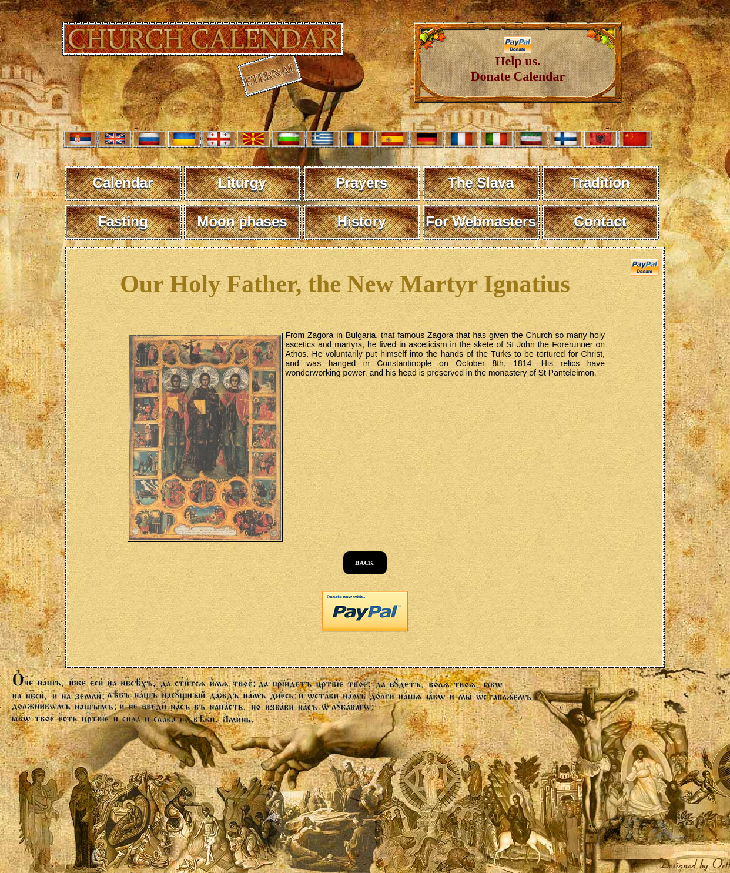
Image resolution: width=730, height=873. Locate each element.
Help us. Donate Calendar (518, 62)
